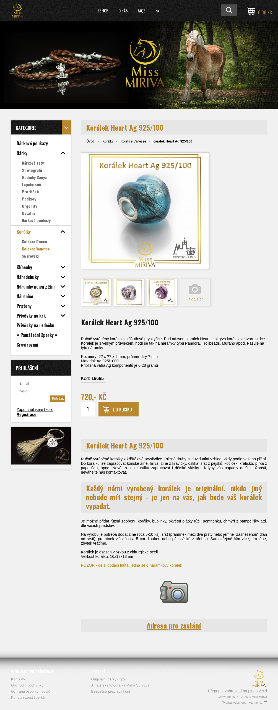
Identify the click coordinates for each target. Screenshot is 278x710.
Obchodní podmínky (27, 685)
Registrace (27, 414)
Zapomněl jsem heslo (35, 409)
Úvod (90, 141)
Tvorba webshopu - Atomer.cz (244, 702)
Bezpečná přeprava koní (110, 691)
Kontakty (18, 679)
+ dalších (195, 299)
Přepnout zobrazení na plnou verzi (237, 691)
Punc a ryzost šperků (28, 697)
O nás (123, 10)
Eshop (103, 10)
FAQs (142, 10)
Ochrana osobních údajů (30, 691)
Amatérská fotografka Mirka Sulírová (120, 685)
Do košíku (122, 409)
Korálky (107, 141)
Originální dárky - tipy (108, 679)
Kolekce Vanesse (133, 141)
